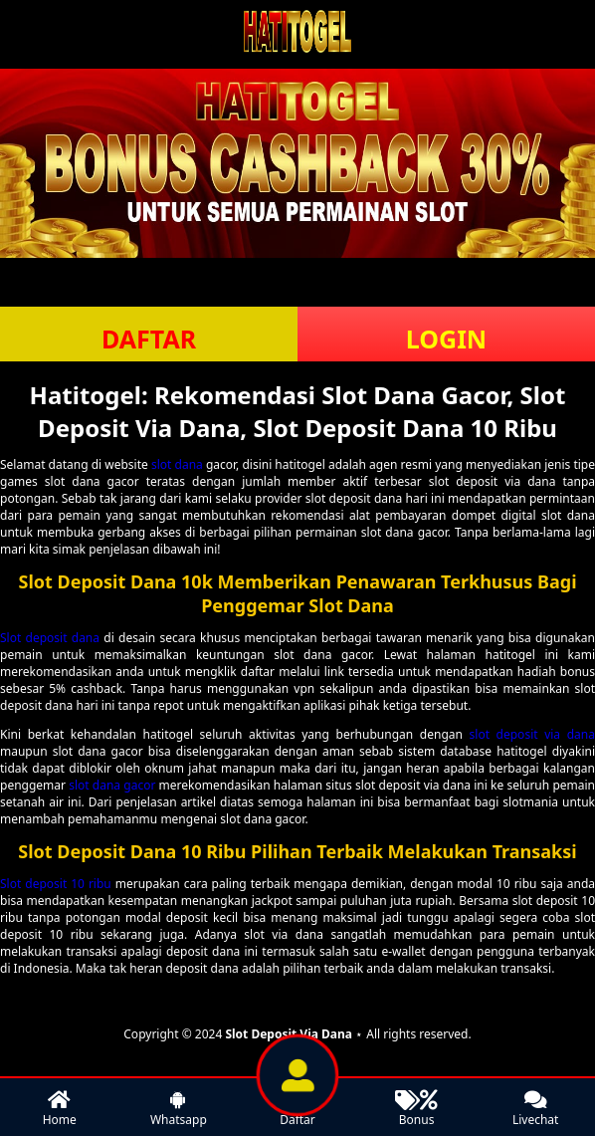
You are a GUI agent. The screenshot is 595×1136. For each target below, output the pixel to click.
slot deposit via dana (532, 734)
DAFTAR (148, 338)
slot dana (177, 464)
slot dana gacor (112, 785)
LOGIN (446, 338)
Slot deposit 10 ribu (55, 883)
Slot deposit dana (49, 637)
